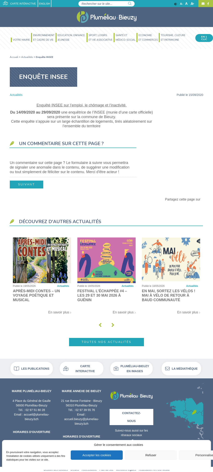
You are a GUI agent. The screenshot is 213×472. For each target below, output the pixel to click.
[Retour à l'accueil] (131, 394)
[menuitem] (20, 40)
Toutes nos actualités (106, 341)
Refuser (150, 455)
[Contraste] (175, 3)
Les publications (31, 368)
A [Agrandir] (192, 3)
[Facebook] (207, 3)
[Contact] (203, 3)
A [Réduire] (181, 3)
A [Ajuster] (186, 3)
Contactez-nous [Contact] (131, 416)
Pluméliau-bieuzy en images (131, 368)
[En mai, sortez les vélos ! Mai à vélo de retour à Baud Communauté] (171, 277)
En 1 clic (204, 38)
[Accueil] (106, 17)
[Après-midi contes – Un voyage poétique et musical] (42, 277)
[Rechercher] (129, 3)
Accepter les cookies (96, 455)
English (44, 3)
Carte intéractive (19, 3)
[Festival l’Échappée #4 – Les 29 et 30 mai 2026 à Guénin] (106, 277)
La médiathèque (181, 368)
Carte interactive (79, 368)
